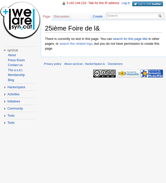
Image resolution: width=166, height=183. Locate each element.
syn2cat (12, 50)
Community (15, 108)
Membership (16, 75)
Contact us (15, 65)
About (12, 55)
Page (46, 16)
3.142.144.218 (76, 3)
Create (97, 16)
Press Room (16, 60)
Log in (126, 3)
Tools (11, 115)
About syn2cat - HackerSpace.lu (84, 63)
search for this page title (130, 39)
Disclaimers (115, 63)
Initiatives (13, 101)
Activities (13, 94)
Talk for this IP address (103, 3)
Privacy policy (52, 63)
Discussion (61, 16)
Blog (11, 80)
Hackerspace (16, 87)
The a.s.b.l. (15, 70)
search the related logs (76, 43)
